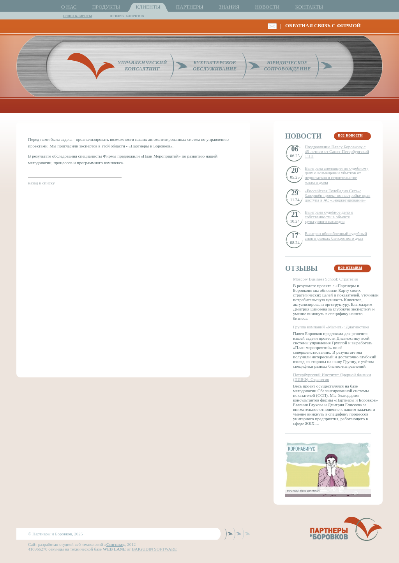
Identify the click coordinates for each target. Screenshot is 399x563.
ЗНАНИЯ (229, 7)
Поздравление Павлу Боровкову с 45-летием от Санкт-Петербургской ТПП (337, 151)
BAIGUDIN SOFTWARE (154, 549)
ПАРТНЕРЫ (189, 7)
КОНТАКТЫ (309, 7)
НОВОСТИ (267, 7)
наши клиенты (77, 15)
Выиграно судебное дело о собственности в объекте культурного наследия (329, 217)
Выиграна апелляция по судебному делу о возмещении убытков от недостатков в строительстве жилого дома (337, 175)
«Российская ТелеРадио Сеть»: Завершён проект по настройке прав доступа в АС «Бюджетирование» (337, 195)
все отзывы (350, 267)
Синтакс (114, 544)
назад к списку (41, 183)
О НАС (68, 7)
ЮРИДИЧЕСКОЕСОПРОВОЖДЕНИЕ (287, 66)
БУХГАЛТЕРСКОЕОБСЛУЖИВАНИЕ (215, 66)
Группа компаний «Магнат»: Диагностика (331, 326)
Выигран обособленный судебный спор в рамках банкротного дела (336, 235)
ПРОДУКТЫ (106, 7)
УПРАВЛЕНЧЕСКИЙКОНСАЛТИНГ (142, 66)
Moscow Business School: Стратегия (325, 279)
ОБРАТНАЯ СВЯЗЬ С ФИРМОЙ (323, 25)
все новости (350, 135)
